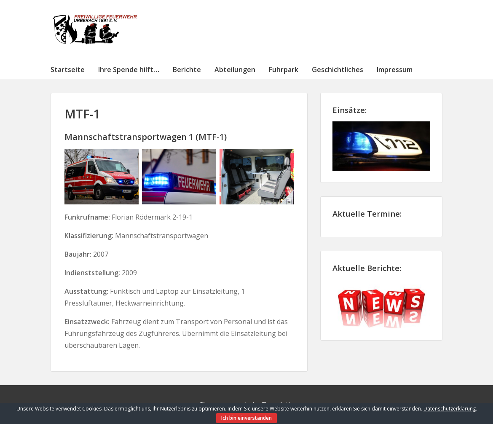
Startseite (68, 69)
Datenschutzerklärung (449, 408)
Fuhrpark (283, 69)
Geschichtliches (337, 69)
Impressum (395, 69)
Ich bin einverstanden (246, 417)
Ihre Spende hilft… (128, 69)
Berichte (187, 69)
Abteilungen (234, 69)
